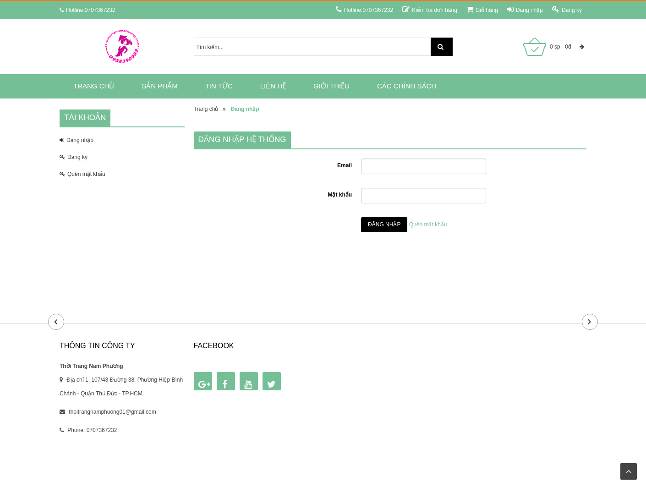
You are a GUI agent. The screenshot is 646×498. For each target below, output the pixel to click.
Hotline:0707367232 (364, 9)
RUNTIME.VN (395, 459)
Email (344, 165)
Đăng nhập (525, 9)
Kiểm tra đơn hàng (429, 9)
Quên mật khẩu (82, 174)
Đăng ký (567, 9)
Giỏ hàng (482, 9)
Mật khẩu (340, 195)
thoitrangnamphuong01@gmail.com (112, 412)
